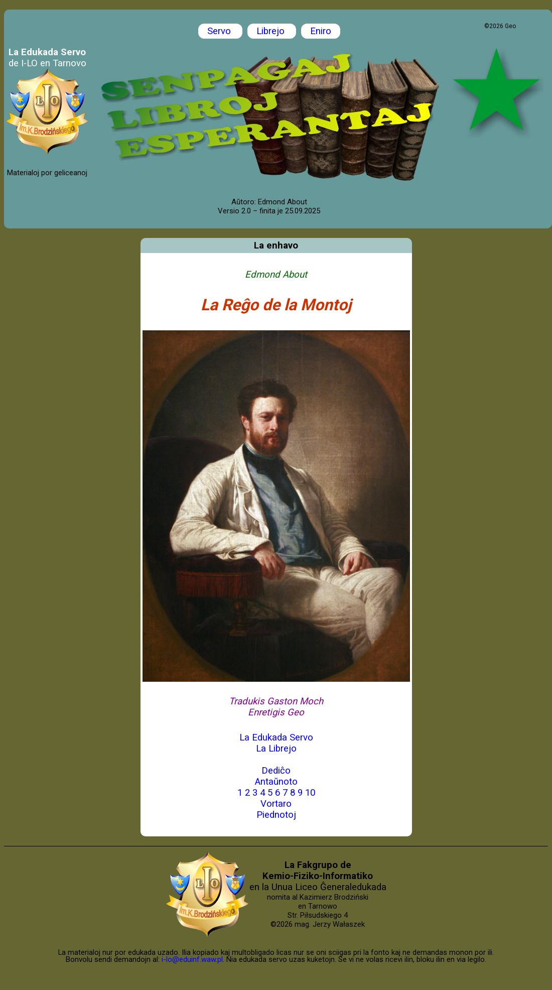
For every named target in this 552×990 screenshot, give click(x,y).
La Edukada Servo (276, 737)
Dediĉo (276, 770)
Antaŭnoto (276, 781)
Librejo (271, 31)
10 (310, 792)
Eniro (320, 31)
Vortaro (276, 803)
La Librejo (276, 748)
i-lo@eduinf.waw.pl (192, 959)
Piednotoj (276, 814)
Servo (220, 31)
